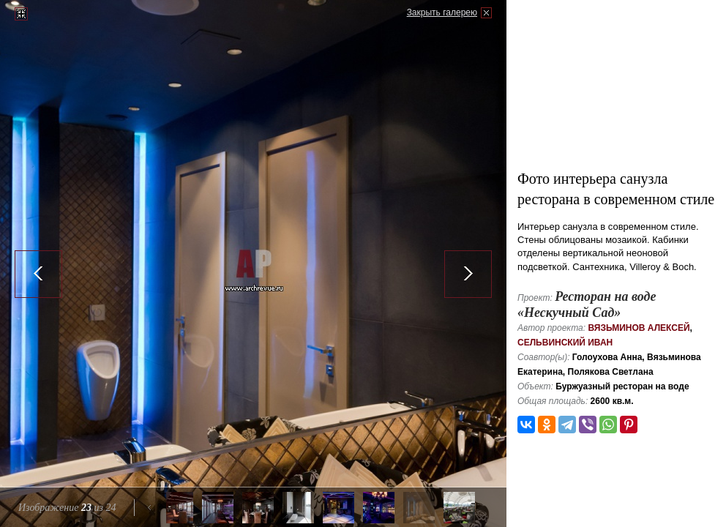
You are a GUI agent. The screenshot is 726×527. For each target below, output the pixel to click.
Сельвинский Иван (565, 342)
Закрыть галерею (442, 12)
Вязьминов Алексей (638, 328)
